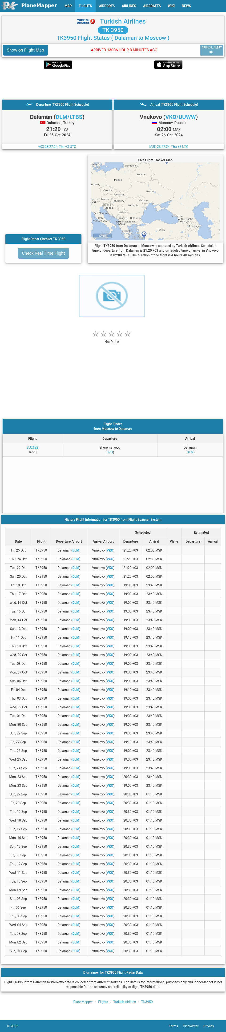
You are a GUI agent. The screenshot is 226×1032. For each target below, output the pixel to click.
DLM (190, 452)
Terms (176, 1026)
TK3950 (147, 1002)
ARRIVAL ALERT (212, 50)
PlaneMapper (83, 1002)
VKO (110, 550)
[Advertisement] (113, 84)
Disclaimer (193, 1026)
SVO (110, 452)
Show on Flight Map (25, 50)
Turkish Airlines (123, 21)
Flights (103, 1002)
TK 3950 (113, 30)
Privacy (211, 1026)
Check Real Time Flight (43, 253)
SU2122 (32, 447)
